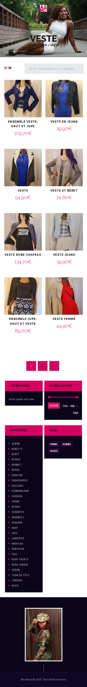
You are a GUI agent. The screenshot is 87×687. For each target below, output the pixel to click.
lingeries (18, 538)
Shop (43, 45)
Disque (16, 506)
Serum (16, 570)
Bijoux (16, 459)
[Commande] (54, 68)
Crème (16, 501)
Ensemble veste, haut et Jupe (23, 124)
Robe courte (20, 559)
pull (15, 554)
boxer (16, 470)
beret (15, 454)
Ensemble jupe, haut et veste (23, 321)
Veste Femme (64, 319)
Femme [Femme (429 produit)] (54, 444)
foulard (17, 522)
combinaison (20, 491)
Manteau (17, 543)
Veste (23, 190)
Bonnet (17, 464)
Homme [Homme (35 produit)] (67, 444)
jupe (15, 533)
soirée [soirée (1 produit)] (54, 451)
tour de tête (20, 575)
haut (15, 527)
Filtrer (53, 405)
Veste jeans (64, 254)
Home (32, 45)
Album (16, 443)
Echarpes (18, 512)
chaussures (20, 480)
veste (15, 585)
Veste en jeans (64, 121)
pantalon (18, 548)
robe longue (20, 564)
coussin (17, 496)
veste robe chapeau (22, 254)
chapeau (17, 475)
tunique (17, 580)
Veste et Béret (64, 190)
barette (17, 449)
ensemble (18, 517)
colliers (17, 485)
